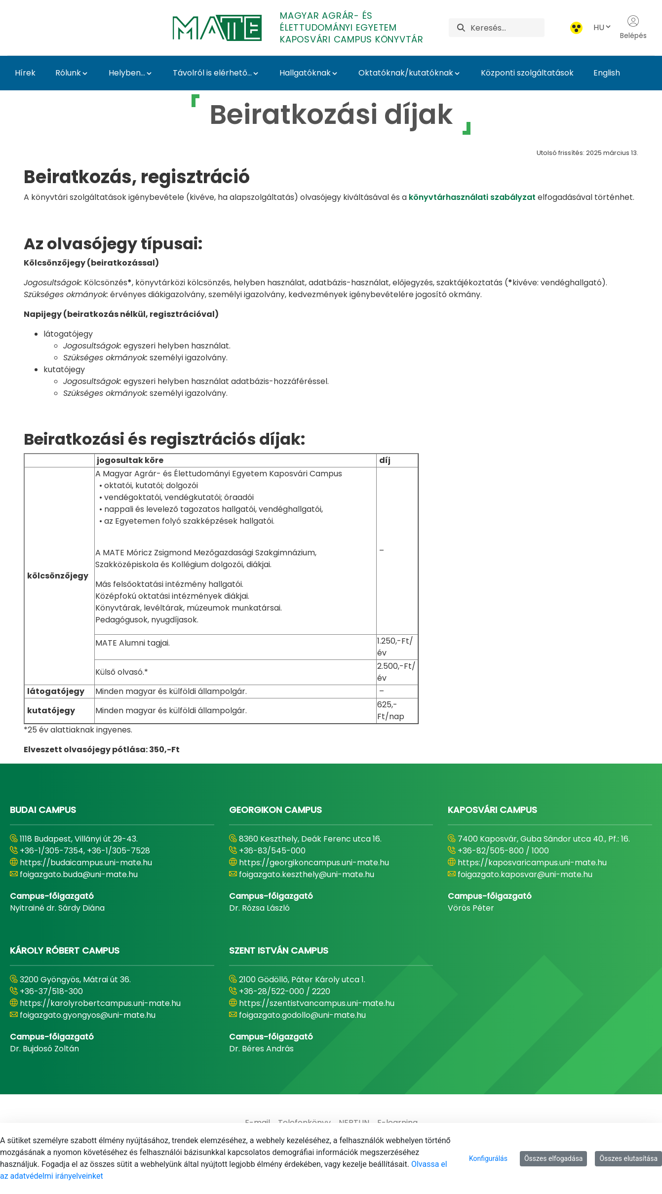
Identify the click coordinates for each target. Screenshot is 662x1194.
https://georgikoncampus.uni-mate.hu (314, 862)
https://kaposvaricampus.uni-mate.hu (532, 862)
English (606, 72)
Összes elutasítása (628, 1158)
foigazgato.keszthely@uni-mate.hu (306, 874)
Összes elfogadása (553, 1158)
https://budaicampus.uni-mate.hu (86, 862)
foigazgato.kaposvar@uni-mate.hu (525, 874)
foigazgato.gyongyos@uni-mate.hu (88, 1015)
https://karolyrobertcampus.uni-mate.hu (100, 1003)
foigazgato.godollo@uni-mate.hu (302, 1015)
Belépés (633, 27)
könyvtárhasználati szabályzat (472, 197)
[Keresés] (507, 27)
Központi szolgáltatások (527, 72)
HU (602, 27)
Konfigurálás (488, 1158)
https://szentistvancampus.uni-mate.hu (316, 1003)
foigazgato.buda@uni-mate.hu (79, 874)
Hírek (25, 72)
